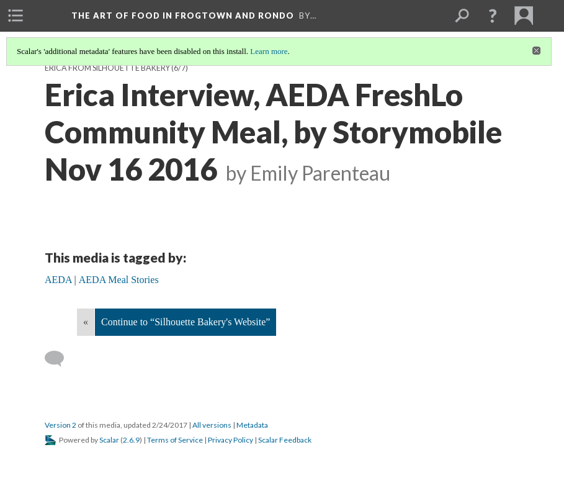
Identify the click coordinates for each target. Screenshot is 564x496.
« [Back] (85, 322)
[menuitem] (15, 15)
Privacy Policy (230, 439)
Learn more (268, 51)
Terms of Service (175, 439)
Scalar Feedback (284, 439)
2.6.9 (131, 439)
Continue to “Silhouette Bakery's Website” (185, 322)
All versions (211, 425)
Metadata (252, 425)
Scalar (109, 439)
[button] (492, 15)
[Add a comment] (60, 359)
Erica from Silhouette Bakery (107, 68)
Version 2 (60, 425)
